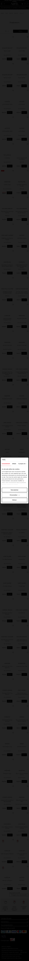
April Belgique (14, 486)
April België (14, 482)
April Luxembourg (14, 495)
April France (14, 491)
